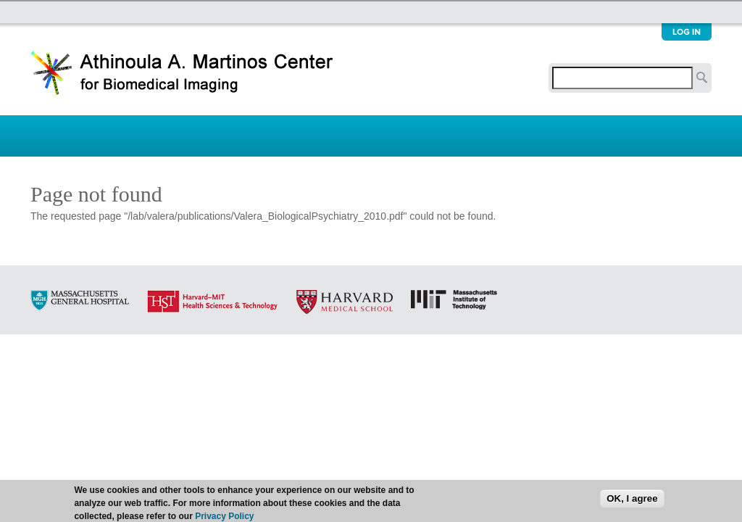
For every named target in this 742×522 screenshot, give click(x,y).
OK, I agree (631, 499)
